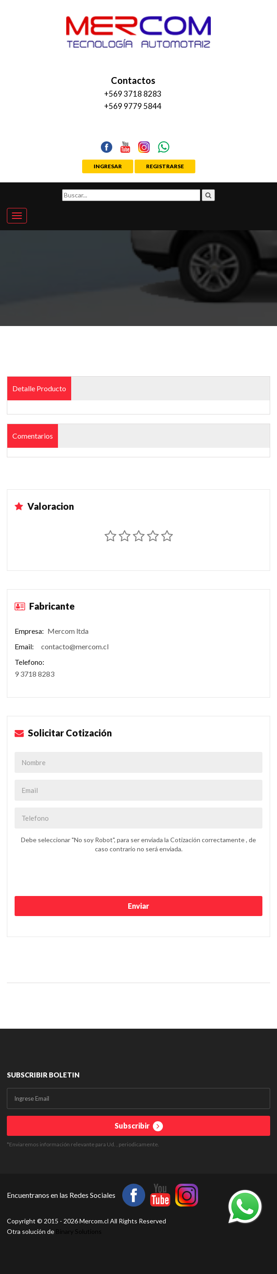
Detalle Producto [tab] (39, 388)
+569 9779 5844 (133, 106)
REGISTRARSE (165, 166)
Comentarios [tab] (32, 435)
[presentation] (67, 873)
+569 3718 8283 (133, 93)
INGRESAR (108, 166)
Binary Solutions (79, 1231)
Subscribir (139, 1126)
